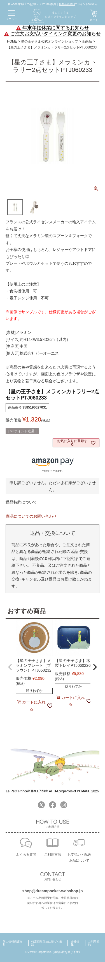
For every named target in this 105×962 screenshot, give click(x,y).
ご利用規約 (93, 943)
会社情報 (75, 943)
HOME (12, 41)
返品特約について (21, 502)
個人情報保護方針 (12, 943)
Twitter (41, 804)
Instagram (63, 804)
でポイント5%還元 (78, 4)
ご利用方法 (52, 855)
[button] (10, 667)
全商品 (87, 41)
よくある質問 (26, 855)
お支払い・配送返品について (79, 857)
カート (94, 19)
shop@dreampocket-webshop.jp (52, 891)
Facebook (52, 804)
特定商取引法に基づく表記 (46, 943)
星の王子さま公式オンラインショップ (49, 41)
